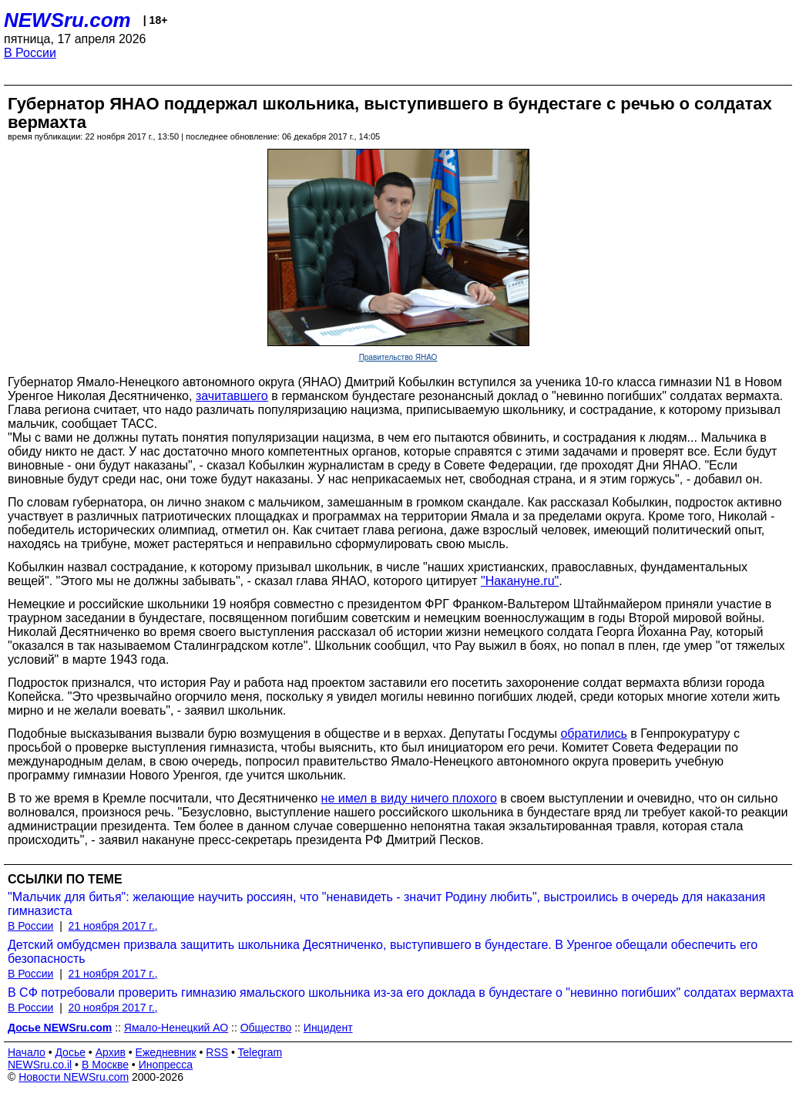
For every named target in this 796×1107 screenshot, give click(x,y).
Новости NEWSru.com (73, 1077)
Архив (111, 1052)
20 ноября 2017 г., (113, 1007)
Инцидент (328, 1027)
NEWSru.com (67, 20)
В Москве (105, 1064)
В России (30, 52)
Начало (26, 1052)
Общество (266, 1027)
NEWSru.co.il (40, 1064)
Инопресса (166, 1064)
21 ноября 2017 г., (113, 926)
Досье (70, 1052)
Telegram (260, 1052)
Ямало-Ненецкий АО (176, 1027)
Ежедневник (166, 1052)
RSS (217, 1052)
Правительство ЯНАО (398, 357)
